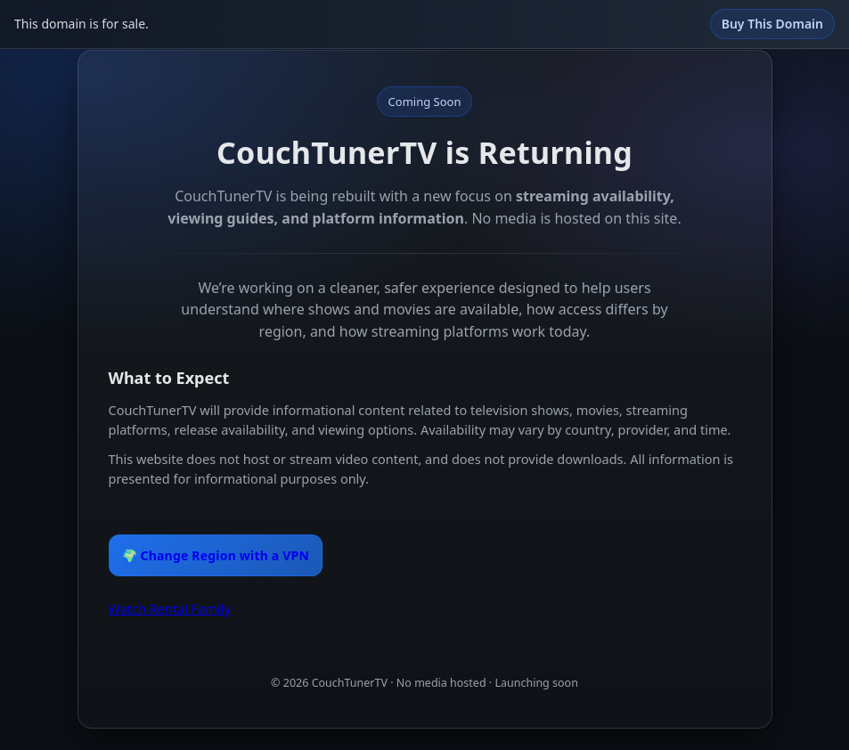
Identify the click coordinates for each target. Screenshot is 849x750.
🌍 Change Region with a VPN (216, 555)
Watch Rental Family (170, 608)
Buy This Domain (772, 23)
